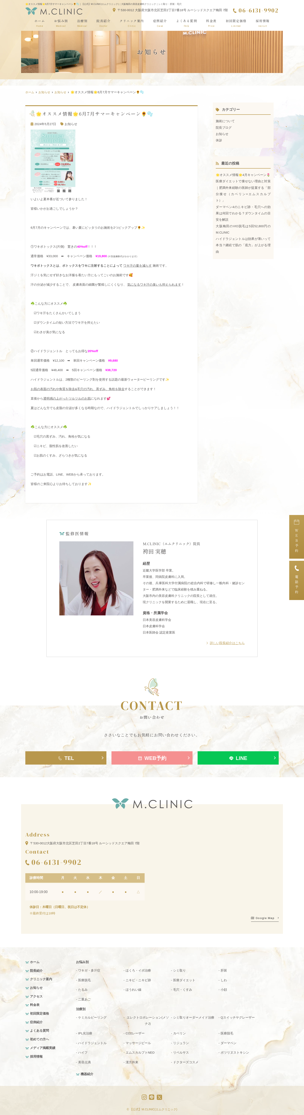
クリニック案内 (131, 23)
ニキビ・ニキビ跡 (138, 979)
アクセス (36, 995)
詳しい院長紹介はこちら (227, 643)
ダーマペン (228, 1042)
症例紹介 (160, 23)
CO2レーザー (135, 1032)
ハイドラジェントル (92, 1042)
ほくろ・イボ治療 (138, 970)
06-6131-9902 (56, 861)
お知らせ (71, 124)
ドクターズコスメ (185, 1061)
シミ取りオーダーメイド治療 (193, 1016)
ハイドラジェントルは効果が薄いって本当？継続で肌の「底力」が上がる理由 (243, 250)
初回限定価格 (236, 23)
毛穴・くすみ (182, 989)
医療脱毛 (84, 979)
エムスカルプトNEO (140, 1051)
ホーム (39, 23)
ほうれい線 (133, 989)
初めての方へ (39, 1037)
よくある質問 (186, 23)
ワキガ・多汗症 (89, 970)
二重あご (84, 998)
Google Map (262, 917)
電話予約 (296, 580)
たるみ (83, 989)
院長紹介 (103, 23)
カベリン (179, 1032)
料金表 (211, 23)
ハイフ (83, 1051)
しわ (224, 979)
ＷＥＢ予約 (296, 537)
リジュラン (181, 1042)
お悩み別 (61, 23)
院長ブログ (224, 127)
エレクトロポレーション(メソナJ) (148, 1020)
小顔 (224, 989)
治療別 (82, 23)
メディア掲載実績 (42, 1046)
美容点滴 (84, 1061)
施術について (225, 121)
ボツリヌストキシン (235, 1051)
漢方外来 (132, 1061)
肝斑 (224, 970)
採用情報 (263, 23)
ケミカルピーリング (92, 1016)
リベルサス (181, 1051)
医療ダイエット (184, 979)
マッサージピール (138, 1042)
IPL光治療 (85, 1032)
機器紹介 (87, 1072)
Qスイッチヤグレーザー (238, 1016)
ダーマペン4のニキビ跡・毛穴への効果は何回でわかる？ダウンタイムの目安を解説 (243, 219)
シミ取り (179, 970)
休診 (219, 140)
